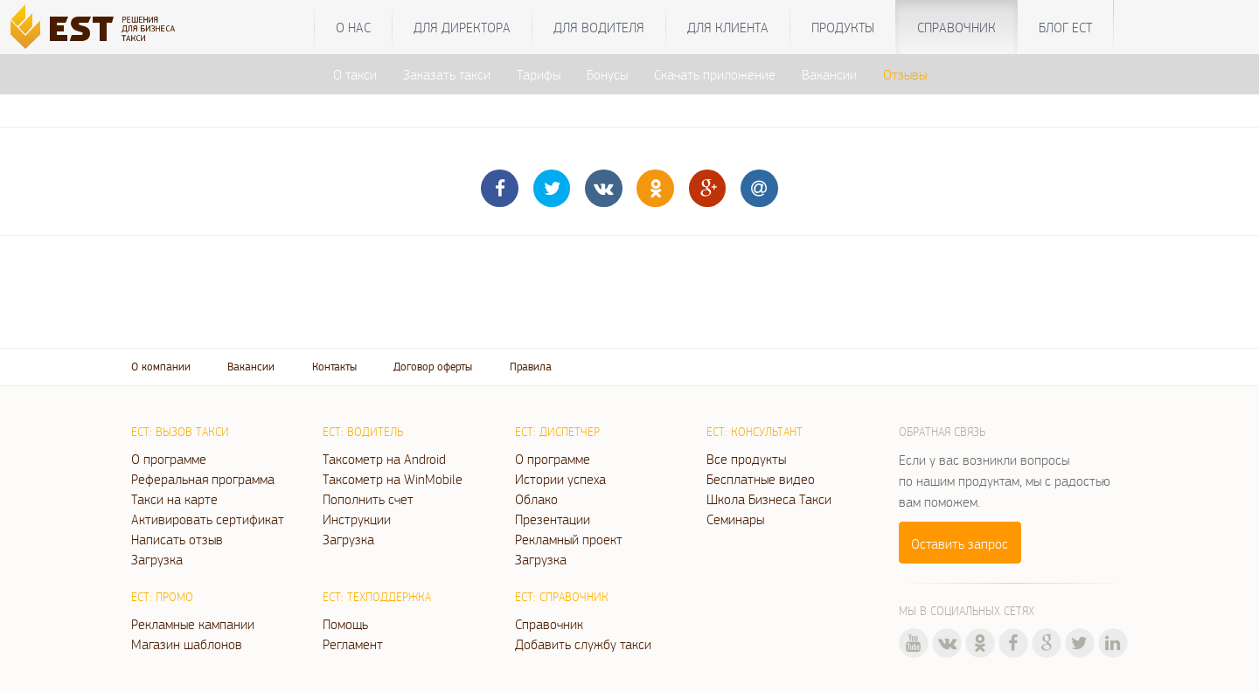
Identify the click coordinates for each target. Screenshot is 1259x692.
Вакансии (829, 74)
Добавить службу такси (583, 644)
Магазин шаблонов (186, 644)
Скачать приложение (715, 74)
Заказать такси (446, 74)
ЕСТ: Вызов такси (180, 431)
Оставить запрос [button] (959, 543)
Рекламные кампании (192, 624)
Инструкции (357, 519)
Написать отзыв (177, 539)
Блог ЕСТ (1065, 27)
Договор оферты (432, 366)
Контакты (334, 366)
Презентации (552, 519)
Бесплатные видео (760, 479)
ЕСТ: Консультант (754, 431)
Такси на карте (174, 499)
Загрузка (157, 559)
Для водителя (598, 27)
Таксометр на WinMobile (393, 479)
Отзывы (905, 74)
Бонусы (607, 74)
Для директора (462, 27)
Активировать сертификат (207, 519)
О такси (355, 74)
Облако (536, 499)
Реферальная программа (203, 479)
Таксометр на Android (384, 458)
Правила (531, 366)
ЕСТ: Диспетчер (557, 431)
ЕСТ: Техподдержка (377, 597)
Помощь (345, 624)
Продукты (842, 27)
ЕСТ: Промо (162, 597)
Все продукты (746, 458)
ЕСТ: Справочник (562, 597)
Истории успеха (560, 479)
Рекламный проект (569, 539)
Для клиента (728, 27)
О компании (161, 366)
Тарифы (538, 74)
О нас (353, 27)
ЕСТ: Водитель (363, 431)
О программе (168, 458)
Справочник (956, 27)
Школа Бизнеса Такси (768, 499)
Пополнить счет (368, 499)
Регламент (353, 644)
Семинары (735, 519)
